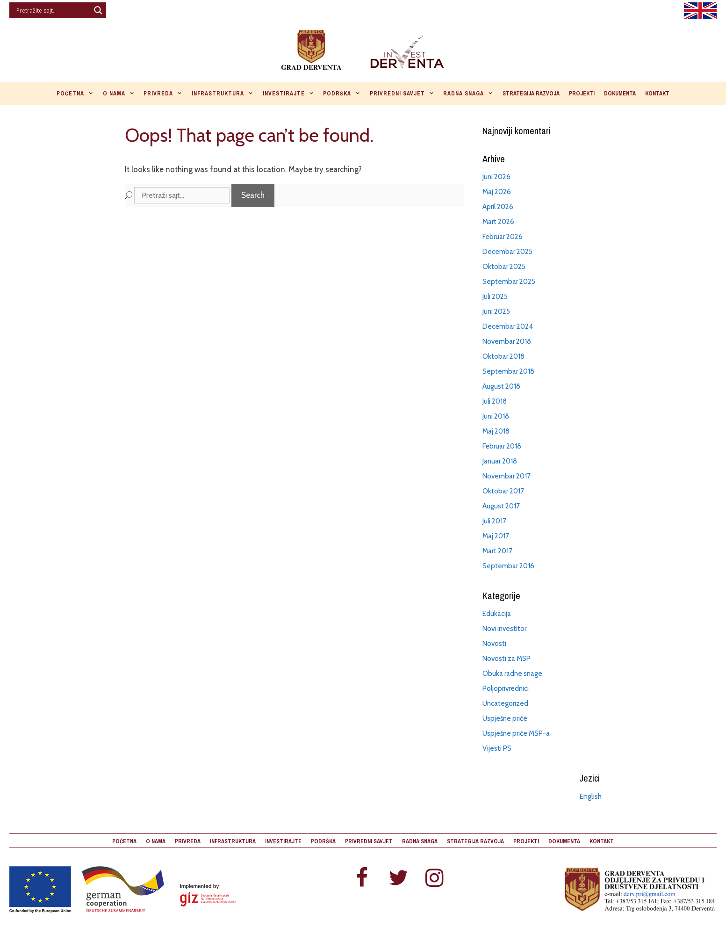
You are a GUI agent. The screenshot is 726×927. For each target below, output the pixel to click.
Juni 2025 (496, 311)
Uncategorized (505, 703)
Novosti (494, 643)
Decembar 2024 (507, 326)
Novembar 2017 (506, 476)
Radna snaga (470, 93)
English (590, 796)
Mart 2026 (498, 221)
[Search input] (52, 10)
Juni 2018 (495, 416)
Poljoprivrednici (505, 688)
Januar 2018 (499, 461)
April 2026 (497, 207)
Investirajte (291, 93)
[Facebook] (361, 879)
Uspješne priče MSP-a (516, 733)
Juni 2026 (496, 177)
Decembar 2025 (507, 251)
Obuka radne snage (512, 673)
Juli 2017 (494, 521)
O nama (121, 93)
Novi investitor (504, 628)
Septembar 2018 (508, 371)
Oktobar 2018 (503, 356)
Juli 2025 (495, 296)
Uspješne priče (504, 718)
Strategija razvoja (531, 93)
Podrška (344, 93)
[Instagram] (434, 879)
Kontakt (657, 93)
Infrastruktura (225, 93)
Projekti (582, 93)
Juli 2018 (494, 401)
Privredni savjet (404, 93)
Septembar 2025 (508, 281)
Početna (77, 93)
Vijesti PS (496, 748)
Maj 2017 (495, 536)
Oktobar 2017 (503, 491)
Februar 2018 (501, 446)
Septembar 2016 (508, 566)
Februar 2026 (502, 236)
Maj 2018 (496, 431)
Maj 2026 (496, 192)
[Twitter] (398, 879)
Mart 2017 (497, 551)
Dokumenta (620, 93)
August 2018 (501, 386)
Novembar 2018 (506, 341)
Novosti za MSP (506, 658)
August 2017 (501, 506)
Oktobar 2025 (503, 266)
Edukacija (496, 613)
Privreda (165, 93)
